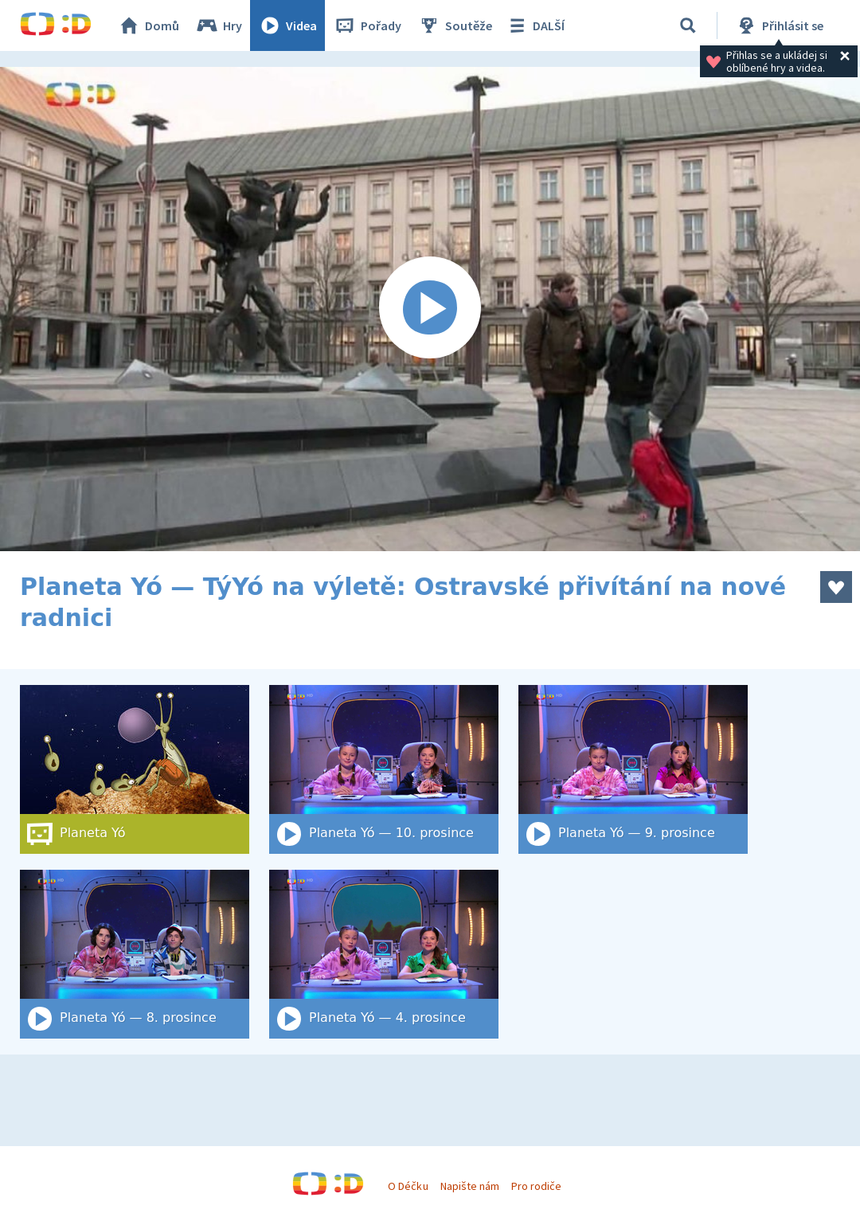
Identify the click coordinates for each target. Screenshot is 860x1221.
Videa (287, 25)
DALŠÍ (535, 25)
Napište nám (469, 1186)
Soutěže (454, 25)
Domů (148, 25)
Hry (218, 25)
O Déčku (408, 1186)
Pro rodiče (536, 1186)
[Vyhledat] (688, 25)
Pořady (367, 25)
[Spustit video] (430, 309)
